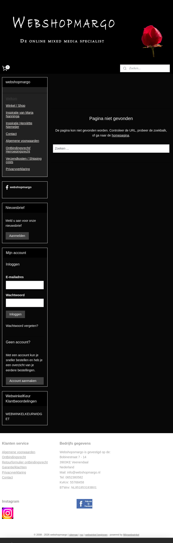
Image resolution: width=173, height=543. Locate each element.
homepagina (120, 135)
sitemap (73, 534)
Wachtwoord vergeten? (22, 326)
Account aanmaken (22, 381)
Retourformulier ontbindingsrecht (25, 462)
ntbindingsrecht (15, 457)
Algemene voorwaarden (22, 141)
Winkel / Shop (15, 105)
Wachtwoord (15, 295)
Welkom (11, 98)
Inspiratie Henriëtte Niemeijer (19, 124)
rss (81, 534)
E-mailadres (15, 277)
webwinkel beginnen (96, 534)
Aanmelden (17, 236)
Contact (11, 134)
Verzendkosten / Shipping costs (24, 160)
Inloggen (15, 314)
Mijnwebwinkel (131, 534)
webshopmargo (19, 187)
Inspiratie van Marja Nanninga (19, 114)
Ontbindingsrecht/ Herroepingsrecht (18, 149)
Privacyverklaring (18, 169)
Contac (7, 477)
